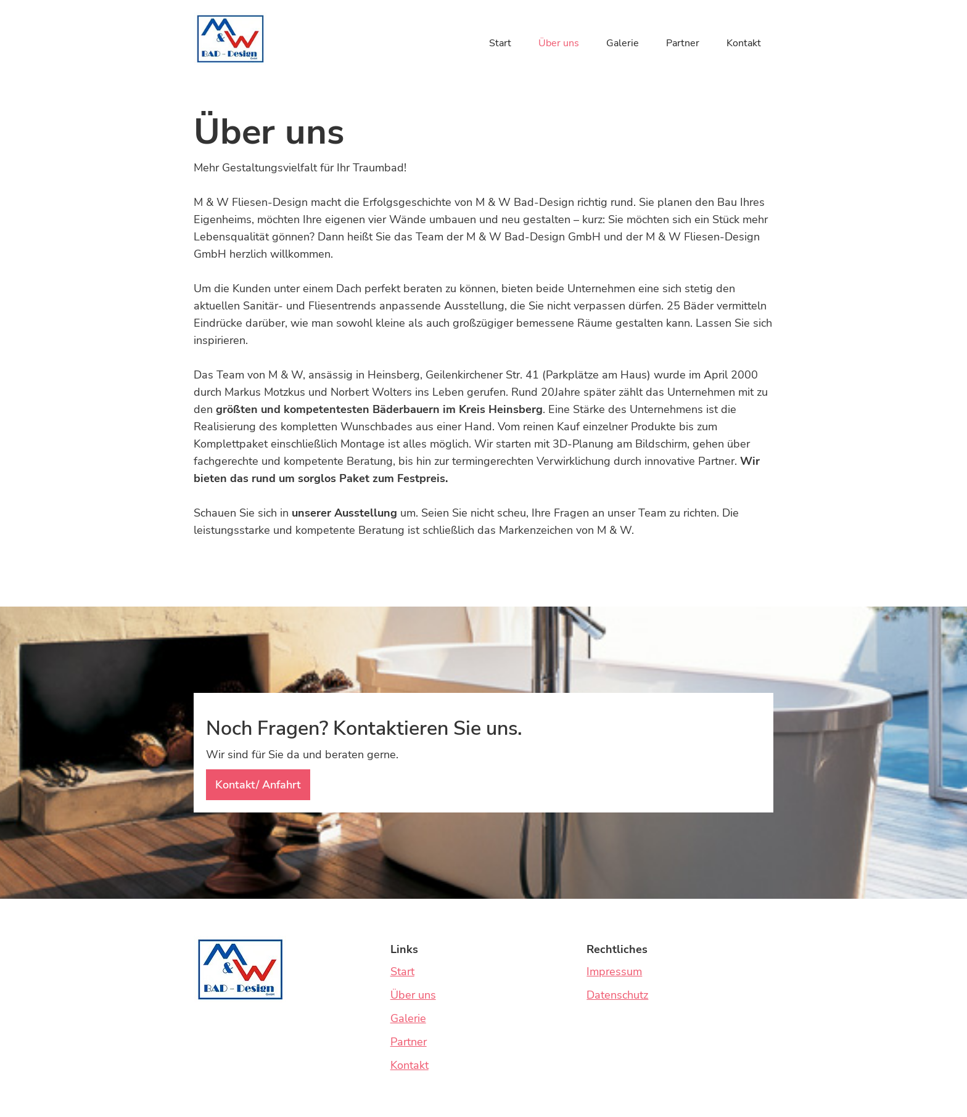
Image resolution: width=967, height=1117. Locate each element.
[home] (230, 38)
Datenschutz (617, 995)
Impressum (614, 971)
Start (500, 43)
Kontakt (743, 43)
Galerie (622, 43)
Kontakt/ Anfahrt (258, 784)
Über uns (558, 43)
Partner (682, 43)
